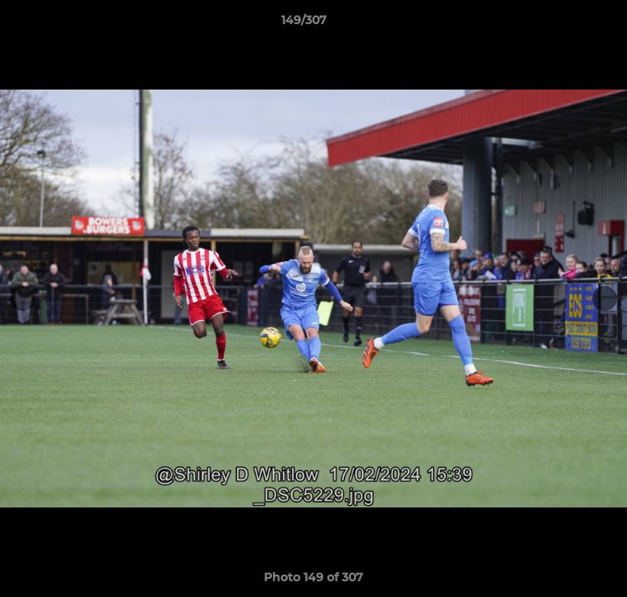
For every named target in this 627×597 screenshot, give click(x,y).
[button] (567, 24)
